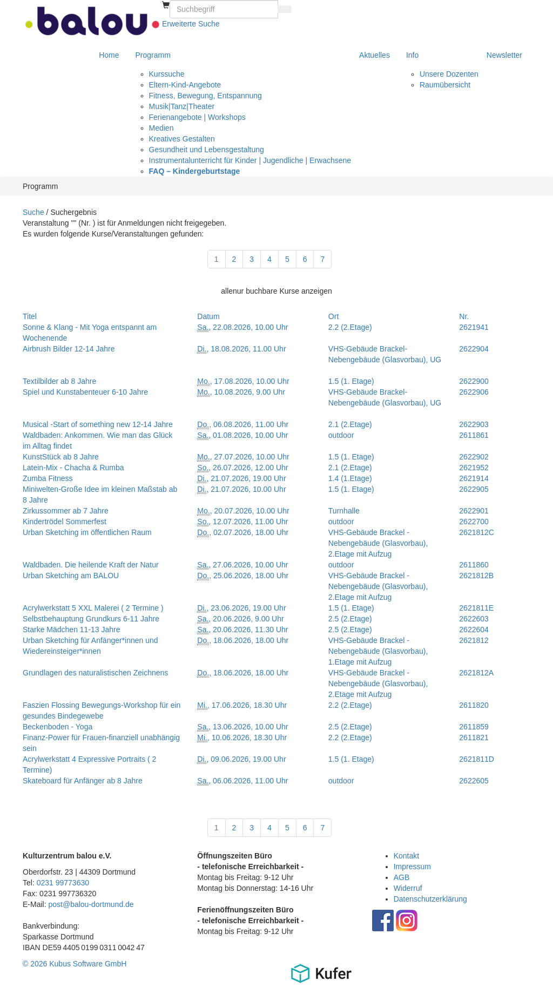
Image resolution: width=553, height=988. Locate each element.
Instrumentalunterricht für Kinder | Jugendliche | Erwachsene (250, 160)
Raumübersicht (445, 84)
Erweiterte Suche (191, 23)
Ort (333, 316)
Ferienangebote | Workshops (197, 117)
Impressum (412, 866)
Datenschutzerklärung (430, 899)
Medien (161, 128)
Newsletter (504, 55)
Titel (30, 316)
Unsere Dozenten (449, 74)
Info (412, 55)
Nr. (464, 316)
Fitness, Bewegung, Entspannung (205, 95)
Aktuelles (374, 55)
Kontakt (406, 855)
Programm (153, 55)
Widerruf (408, 888)
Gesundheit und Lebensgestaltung (206, 149)
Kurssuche (167, 74)
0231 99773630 (63, 882)
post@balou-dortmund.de (90, 904)
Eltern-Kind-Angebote (185, 84)
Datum (208, 316)
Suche (33, 212)
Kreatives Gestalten (182, 138)
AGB (402, 877)
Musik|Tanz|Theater (182, 106)
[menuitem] (166, 5)
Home (109, 55)
